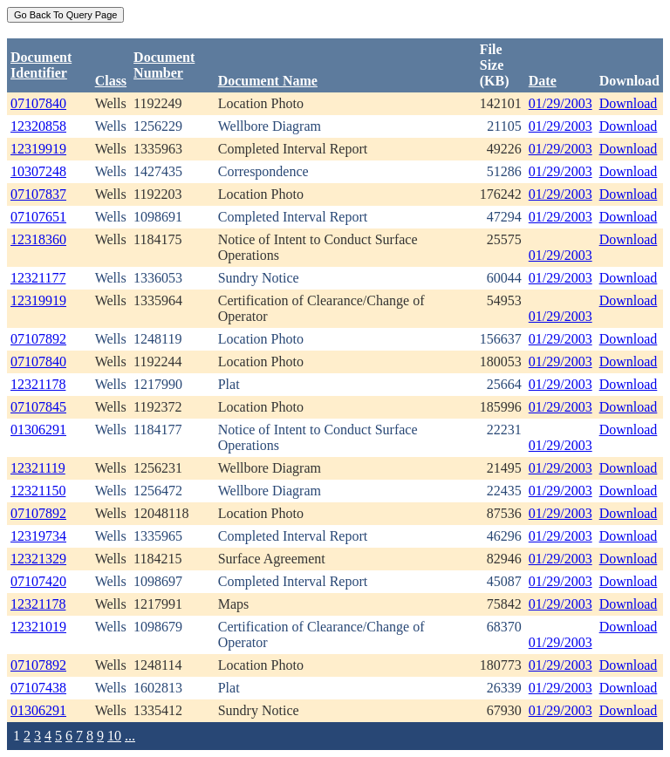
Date (543, 80)
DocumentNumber (164, 65)
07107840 (38, 103)
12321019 (38, 626)
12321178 (37, 384)
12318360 (38, 239)
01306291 (38, 429)
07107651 (38, 216)
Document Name (268, 80)
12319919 (38, 148)
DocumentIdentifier (41, 65)
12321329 (38, 558)
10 (114, 735)
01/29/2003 (560, 103)
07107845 (38, 406)
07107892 (38, 338)
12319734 (38, 536)
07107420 (38, 581)
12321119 (37, 467)
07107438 (38, 687)
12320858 (38, 126)
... (130, 735)
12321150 (37, 490)
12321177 (37, 277)
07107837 (38, 194)
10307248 (38, 171)
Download (628, 103)
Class (110, 80)
